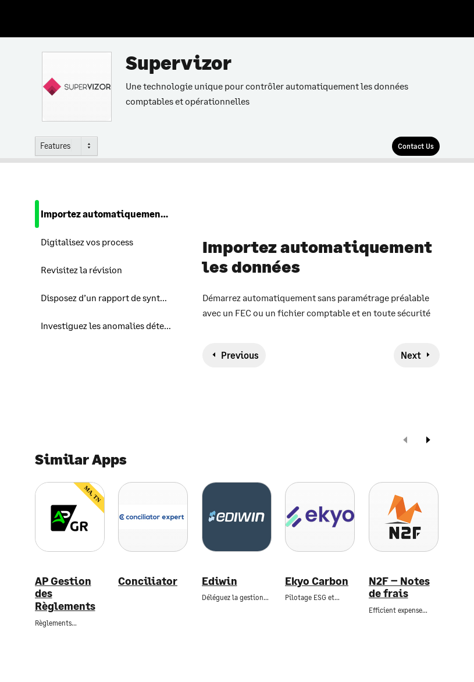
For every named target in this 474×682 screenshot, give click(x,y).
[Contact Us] (416, 146)
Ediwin (219, 581)
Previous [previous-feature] (240, 354)
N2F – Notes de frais (399, 587)
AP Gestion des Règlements (65, 593)
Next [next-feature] (411, 354)
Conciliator (147, 581)
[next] (428, 441)
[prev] (405, 441)
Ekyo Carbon (316, 581)
